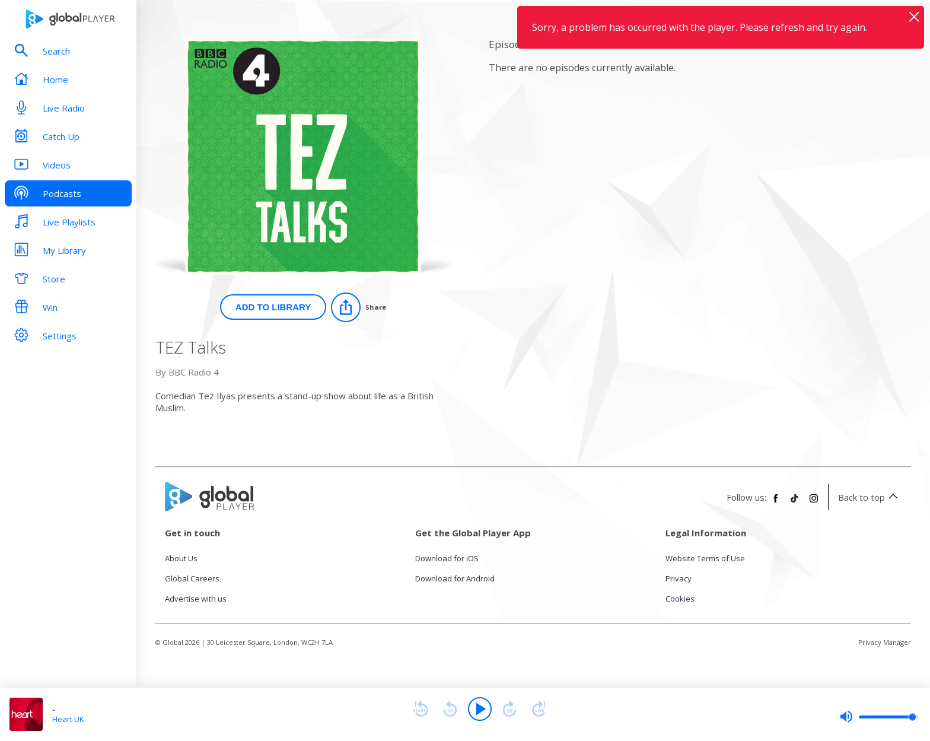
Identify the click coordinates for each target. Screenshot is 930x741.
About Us (181, 558)
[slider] (879, 716)
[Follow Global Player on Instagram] (813, 503)
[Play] (480, 709)
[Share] (358, 307)
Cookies (680, 598)
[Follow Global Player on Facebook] (775, 503)
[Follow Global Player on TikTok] (794, 503)
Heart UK (68, 719)
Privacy (678, 578)
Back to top (870, 497)
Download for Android (455, 578)
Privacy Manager (884, 642)
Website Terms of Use (705, 558)
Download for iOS (447, 558)
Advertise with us (196, 598)
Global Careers (192, 578)
